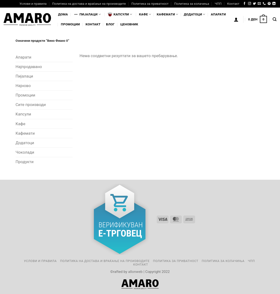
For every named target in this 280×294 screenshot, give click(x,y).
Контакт (233, 3)
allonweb (135, 272)
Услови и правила (32, 3)
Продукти (25, 161)
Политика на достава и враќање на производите (89, 3)
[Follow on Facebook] (244, 3)
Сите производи (31, 104)
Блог (110, 24)
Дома (63, 14)
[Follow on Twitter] (254, 3)
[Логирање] (236, 19)
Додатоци (194, 14)
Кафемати (167, 14)
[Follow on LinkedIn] (273, 3)
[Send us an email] (259, 3)
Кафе (145, 14)
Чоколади (25, 152)
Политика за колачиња (191, 3)
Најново (23, 85)
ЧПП (218, 3)
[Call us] (264, 3)
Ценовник (129, 24)
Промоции (70, 24)
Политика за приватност (150, 3)
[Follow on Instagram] (249, 3)
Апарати (218, 14)
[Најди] (274, 19)
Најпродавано (29, 66)
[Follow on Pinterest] (269, 3)
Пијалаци (24, 76)
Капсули (120, 14)
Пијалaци (87, 14)
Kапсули (23, 114)
